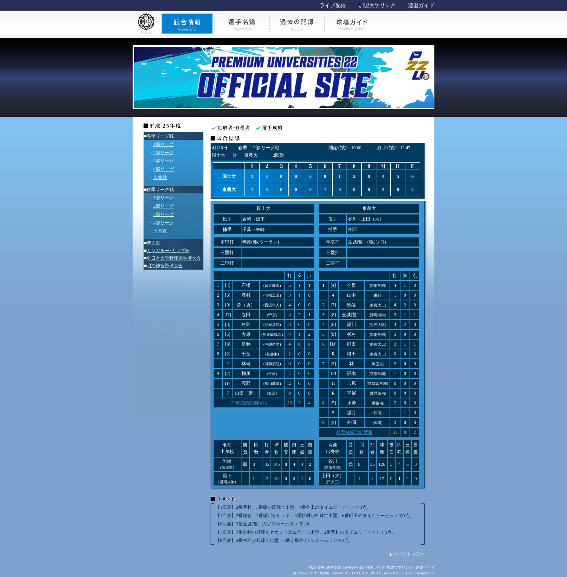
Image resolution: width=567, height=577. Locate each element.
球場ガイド (375, 567)
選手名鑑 (334, 567)
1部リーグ (163, 144)
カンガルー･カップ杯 (168, 250)
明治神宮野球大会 (165, 265)
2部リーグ (163, 152)
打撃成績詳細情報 (249, 403)
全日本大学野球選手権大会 (174, 258)
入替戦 (160, 177)
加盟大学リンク (377, 5)
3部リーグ (163, 161)
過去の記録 (353, 567)
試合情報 (316, 567)
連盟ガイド (421, 5)
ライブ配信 (332, 5)
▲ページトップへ (406, 554)
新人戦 (153, 243)
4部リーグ (163, 169)
